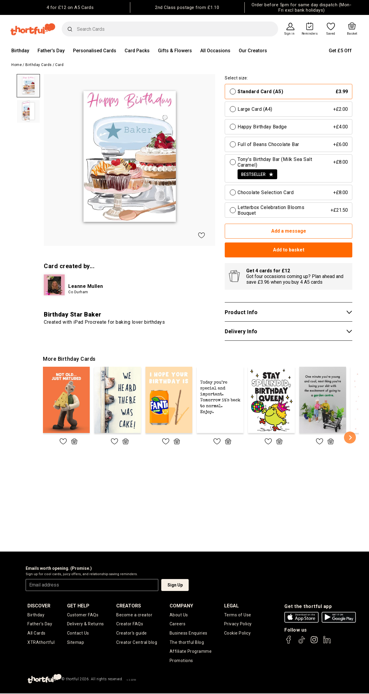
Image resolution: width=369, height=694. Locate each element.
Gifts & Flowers (175, 50)
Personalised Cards (94, 50)
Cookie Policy (237, 633)
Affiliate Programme (191, 652)
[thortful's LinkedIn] (327, 642)
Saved (330, 33)
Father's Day (51, 50)
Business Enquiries (188, 633)
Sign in (289, 33)
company (181, 606)
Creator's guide (131, 633)
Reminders (310, 33)
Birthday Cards (38, 65)
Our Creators (253, 50)
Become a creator (134, 614)
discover (38, 606)
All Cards (36, 633)
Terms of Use (237, 614)
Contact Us (78, 633)
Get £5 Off (340, 50)
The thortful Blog (187, 642)
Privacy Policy (238, 624)
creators (128, 606)
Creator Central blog (136, 642)
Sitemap (75, 642)
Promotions (181, 661)
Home (16, 65)
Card (59, 65)
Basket (352, 33)
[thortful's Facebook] (288, 642)
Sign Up (175, 585)
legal (231, 606)
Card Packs (137, 50)
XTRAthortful (41, 642)
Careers (178, 624)
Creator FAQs (129, 624)
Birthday (20, 50)
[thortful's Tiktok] (301, 642)
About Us (179, 614)
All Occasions (215, 50)
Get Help (78, 606)
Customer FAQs (83, 614)
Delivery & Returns (85, 624)
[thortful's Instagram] (314, 642)
